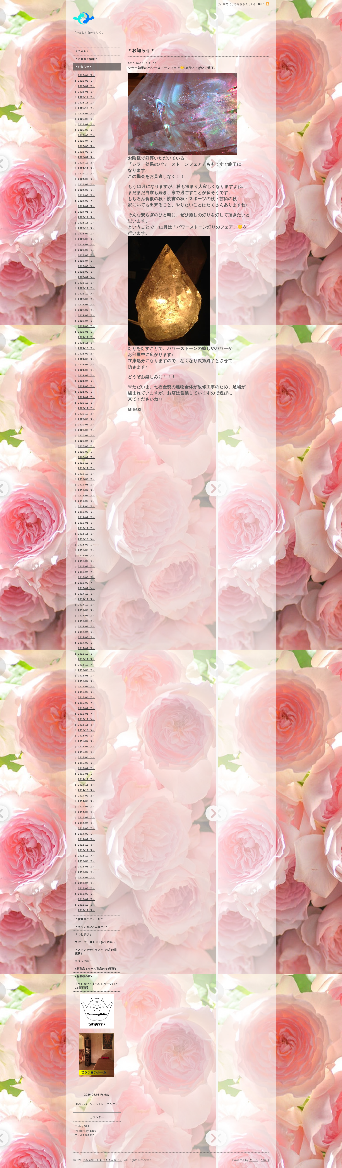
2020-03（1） (86, 446)
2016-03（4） (86, 703)
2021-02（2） (86, 391)
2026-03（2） (86, 80)
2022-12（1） (86, 282)
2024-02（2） (86, 206)
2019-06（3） (86, 495)
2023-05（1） (86, 255)
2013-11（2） (86, 850)
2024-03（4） (86, 201)
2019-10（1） (86, 473)
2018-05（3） (86, 566)
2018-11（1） (86, 533)
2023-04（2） (86, 261)
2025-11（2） (86, 102)
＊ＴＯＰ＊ (82, 51)
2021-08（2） (86, 359)
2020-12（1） (86, 402)
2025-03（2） (86, 146)
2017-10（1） (86, 604)
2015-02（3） (86, 768)
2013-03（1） (86, 888)
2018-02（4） (86, 582)
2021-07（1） (86, 364)
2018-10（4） (86, 539)
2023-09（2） (86, 233)
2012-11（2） (86, 910)
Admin (265, 1160)
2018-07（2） (86, 555)
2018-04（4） (86, 572)
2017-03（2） (86, 637)
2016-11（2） (86, 659)
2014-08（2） (86, 801)
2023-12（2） (86, 217)
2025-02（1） (86, 151)
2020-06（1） (86, 430)
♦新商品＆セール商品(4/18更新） (96, 968)
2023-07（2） (86, 244)
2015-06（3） (86, 746)
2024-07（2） (86, 190)
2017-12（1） (86, 593)
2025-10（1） (86, 108)
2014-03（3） (86, 828)
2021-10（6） (86, 348)
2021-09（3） (86, 353)
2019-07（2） (86, 490)
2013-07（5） (86, 872)
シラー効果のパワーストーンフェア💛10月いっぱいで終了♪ (172, 68)
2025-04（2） (86, 140)
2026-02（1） (86, 86)
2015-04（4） (86, 757)
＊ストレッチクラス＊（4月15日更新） (96, 951)
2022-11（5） (86, 288)
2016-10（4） (86, 664)
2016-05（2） (86, 692)
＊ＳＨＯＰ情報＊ (86, 59)
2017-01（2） (86, 648)
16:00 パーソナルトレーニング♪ (96, 1104)
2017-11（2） (86, 599)
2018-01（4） (86, 588)
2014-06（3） (86, 812)
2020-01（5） (86, 457)
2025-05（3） (86, 135)
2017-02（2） (86, 643)
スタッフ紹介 (83, 961)
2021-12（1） (86, 337)
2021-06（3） (86, 370)
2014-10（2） (86, 790)
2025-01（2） (86, 157)
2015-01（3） (86, 773)
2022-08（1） (86, 304)
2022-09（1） (86, 299)
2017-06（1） (86, 621)
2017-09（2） (86, 610)
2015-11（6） (86, 724)
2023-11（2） (86, 222)
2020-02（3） (86, 452)
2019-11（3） (86, 468)
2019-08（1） (86, 484)
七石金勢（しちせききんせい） (102, 1160)
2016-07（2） (86, 681)
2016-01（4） (86, 713)
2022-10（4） (86, 293)
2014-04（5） (86, 823)
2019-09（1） (86, 479)
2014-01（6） (86, 839)
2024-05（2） (86, 195)
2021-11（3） (86, 342)
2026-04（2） (86, 75)
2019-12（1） (86, 462)
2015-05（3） (86, 752)
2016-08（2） (86, 675)
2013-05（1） (86, 877)
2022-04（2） (86, 321)
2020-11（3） (86, 408)
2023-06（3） (86, 250)
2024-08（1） (86, 184)
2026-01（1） (86, 91)
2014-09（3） (86, 795)
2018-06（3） (86, 561)
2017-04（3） (86, 632)
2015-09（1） (86, 735)
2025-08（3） (86, 119)
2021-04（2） (86, 381)
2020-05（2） (86, 435)
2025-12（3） (86, 97)
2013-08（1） (86, 866)
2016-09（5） (86, 670)
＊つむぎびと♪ (84, 934)
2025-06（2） (86, 130)
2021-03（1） (86, 386)
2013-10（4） (86, 855)
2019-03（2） (86, 512)
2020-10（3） (86, 413)
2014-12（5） (86, 779)
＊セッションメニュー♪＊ (91, 926)
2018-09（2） (86, 544)
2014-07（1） (86, 806)
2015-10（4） (86, 730)
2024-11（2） (86, 168)
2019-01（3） (86, 522)
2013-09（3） (86, 861)
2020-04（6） (86, 441)
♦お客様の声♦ (83, 976)
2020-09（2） (86, 419)
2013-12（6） (86, 844)
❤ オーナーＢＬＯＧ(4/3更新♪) (95, 942)
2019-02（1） (86, 517)
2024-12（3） (86, 162)
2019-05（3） (86, 501)
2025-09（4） (86, 113)
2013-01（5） (86, 899)
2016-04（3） (86, 697)
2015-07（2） (86, 741)
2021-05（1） (86, 375)
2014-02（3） (86, 834)
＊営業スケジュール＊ (89, 919)
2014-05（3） (86, 817)
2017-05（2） (86, 626)
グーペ (253, 1160)
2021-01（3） (86, 397)
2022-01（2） (86, 331)
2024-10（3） (86, 173)
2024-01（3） (86, 211)
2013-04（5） (86, 883)
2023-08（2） (86, 239)
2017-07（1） (86, 615)
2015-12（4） (86, 719)
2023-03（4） (86, 266)
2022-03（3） (86, 326)
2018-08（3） (86, 550)
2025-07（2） (86, 124)
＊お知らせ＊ (83, 66)
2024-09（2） (86, 179)
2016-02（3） (86, 708)
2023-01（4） (86, 277)
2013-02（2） (86, 894)
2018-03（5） (86, 577)
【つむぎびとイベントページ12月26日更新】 (96, 985)
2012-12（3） (86, 904)
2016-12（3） (86, 653)
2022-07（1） (86, 310)
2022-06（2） (86, 315)
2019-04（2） (86, 506)
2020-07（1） (86, 424)
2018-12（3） (86, 528)
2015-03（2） (86, 763)
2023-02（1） (86, 271)
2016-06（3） (86, 686)
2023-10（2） (86, 228)
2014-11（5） (86, 784)
